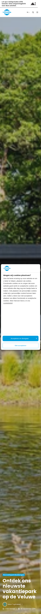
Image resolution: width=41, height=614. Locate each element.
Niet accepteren (20, 345)
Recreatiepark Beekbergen (13, 575)
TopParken (16, 604)
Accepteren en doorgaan (24, 338)
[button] (33, 12)
